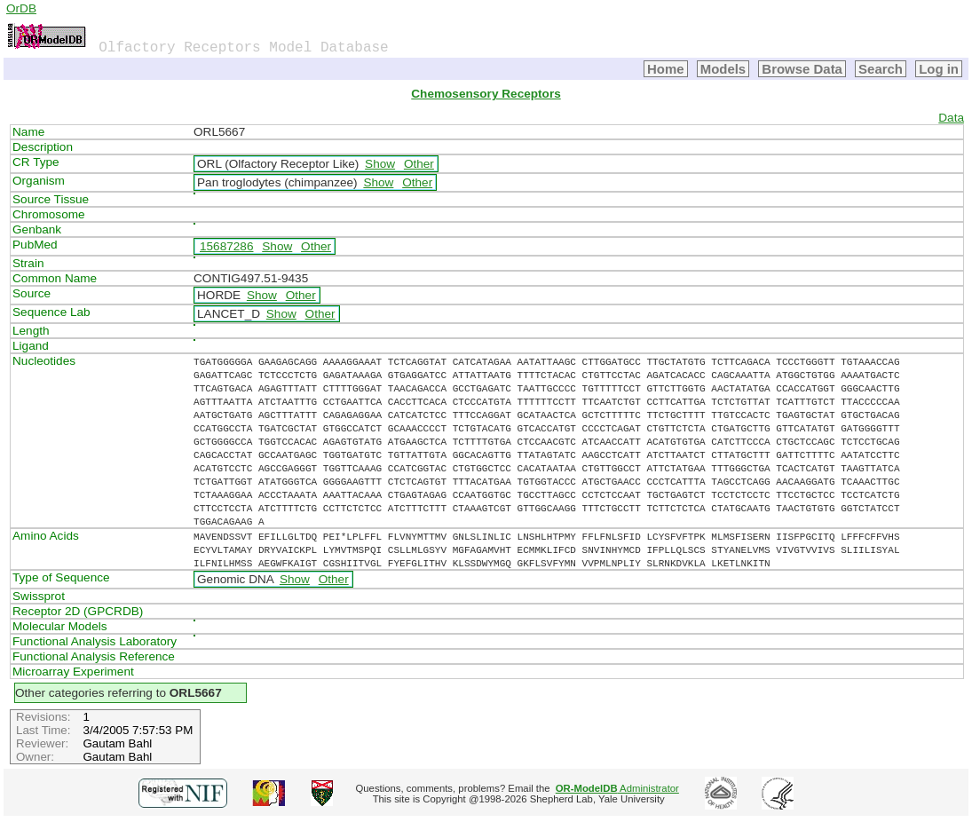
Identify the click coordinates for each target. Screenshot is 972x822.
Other (419, 163)
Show (380, 163)
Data (951, 117)
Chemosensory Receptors (485, 93)
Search (880, 68)
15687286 (226, 246)
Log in (939, 68)
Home (665, 68)
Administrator (617, 788)
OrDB (21, 8)
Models (723, 68)
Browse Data (802, 68)
